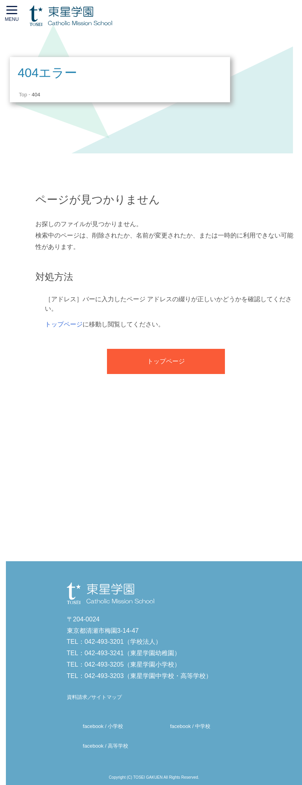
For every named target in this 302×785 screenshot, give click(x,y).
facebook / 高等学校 (106, 746)
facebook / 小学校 (103, 726)
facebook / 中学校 (190, 726)
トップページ (64, 324)
